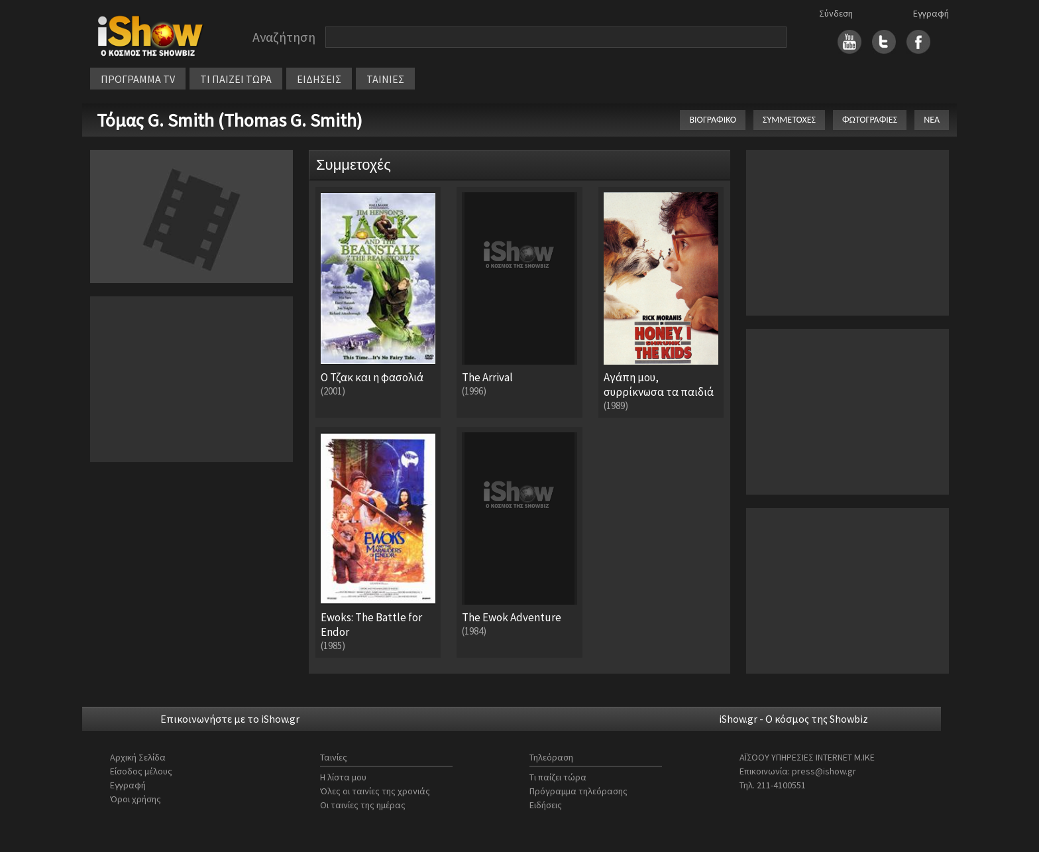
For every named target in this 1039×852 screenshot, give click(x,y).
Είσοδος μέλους (141, 771)
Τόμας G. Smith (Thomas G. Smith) (229, 120)
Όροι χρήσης (135, 799)
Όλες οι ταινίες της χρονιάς (375, 791)
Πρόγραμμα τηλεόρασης (578, 791)
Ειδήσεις (545, 805)
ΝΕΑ (932, 119)
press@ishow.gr (824, 771)
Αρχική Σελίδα (138, 757)
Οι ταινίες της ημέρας (363, 805)
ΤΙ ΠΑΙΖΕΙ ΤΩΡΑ (236, 79)
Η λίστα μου (343, 777)
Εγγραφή (931, 13)
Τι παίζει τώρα (557, 777)
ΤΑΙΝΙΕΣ (385, 79)
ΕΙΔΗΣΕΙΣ (319, 79)
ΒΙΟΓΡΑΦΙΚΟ (712, 119)
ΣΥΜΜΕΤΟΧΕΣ (789, 119)
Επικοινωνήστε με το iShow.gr (230, 718)
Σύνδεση (836, 13)
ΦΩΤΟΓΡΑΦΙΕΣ (869, 119)
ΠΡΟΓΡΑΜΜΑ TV (138, 79)
